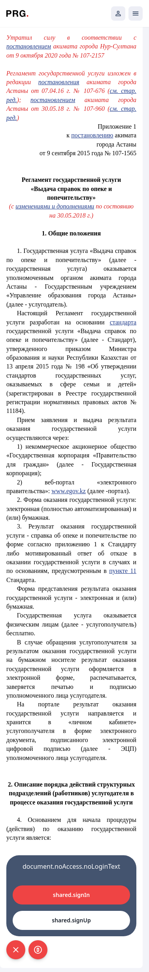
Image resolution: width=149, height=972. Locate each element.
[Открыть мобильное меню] (135, 13)
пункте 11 (122, 570)
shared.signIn (71, 895)
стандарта (123, 322)
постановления (58, 82)
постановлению (92, 135)
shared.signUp (71, 920)
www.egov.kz (68, 491)
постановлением (52, 99)
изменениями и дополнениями (54, 206)
